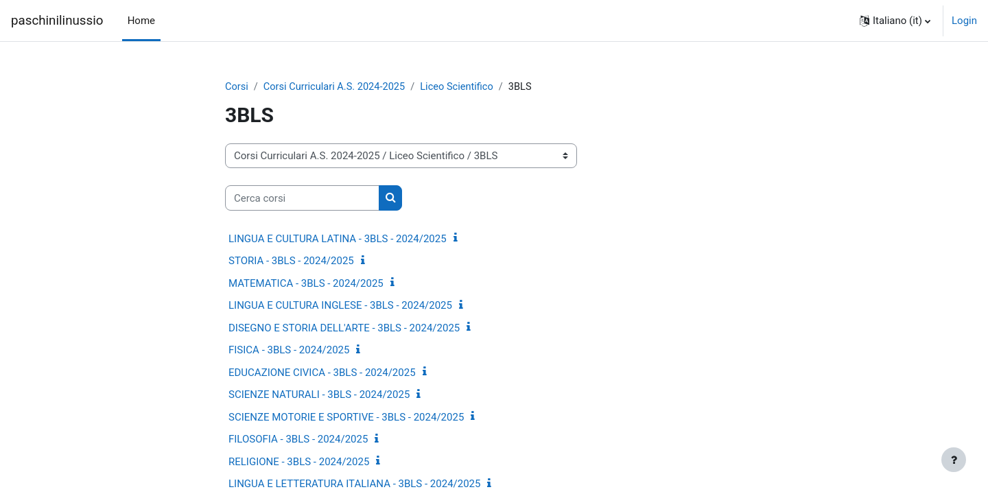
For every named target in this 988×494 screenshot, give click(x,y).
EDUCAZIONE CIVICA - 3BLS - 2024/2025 (322, 373)
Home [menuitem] (141, 20)
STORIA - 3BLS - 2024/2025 (291, 261)
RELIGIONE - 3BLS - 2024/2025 (298, 462)
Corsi (237, 87)
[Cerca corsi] (302, 198)
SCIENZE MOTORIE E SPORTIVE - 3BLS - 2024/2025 (346, 418)
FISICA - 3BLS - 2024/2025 (288, 350)
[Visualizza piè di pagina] (953, 459)
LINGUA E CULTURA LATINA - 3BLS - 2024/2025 (337, 239)
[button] (895, 20)
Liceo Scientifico (463, 87)
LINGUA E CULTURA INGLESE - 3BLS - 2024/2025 (340, 306)
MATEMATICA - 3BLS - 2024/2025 (306, 284)
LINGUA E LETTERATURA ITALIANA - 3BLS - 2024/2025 (354, 484)
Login (964, 20)
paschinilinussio (57, 20)
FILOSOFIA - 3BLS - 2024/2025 (298, 440)
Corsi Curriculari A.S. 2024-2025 (337, 87)
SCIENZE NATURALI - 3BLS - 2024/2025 (319, 395)
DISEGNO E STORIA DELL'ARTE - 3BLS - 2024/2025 (344, 328)
